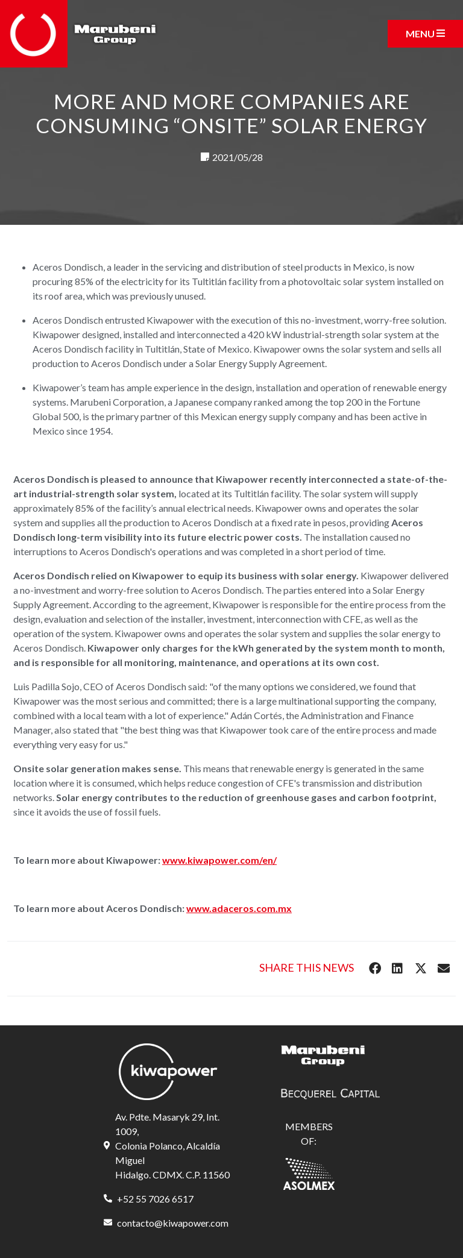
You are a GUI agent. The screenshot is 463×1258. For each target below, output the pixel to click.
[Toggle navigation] (425, 34)
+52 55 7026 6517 (155, 1198)
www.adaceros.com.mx (239, 908)
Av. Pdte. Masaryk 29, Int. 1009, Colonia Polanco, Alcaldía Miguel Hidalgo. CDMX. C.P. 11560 (172, 1145)
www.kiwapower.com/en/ (219, 860)
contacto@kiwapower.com (172, 1222)
